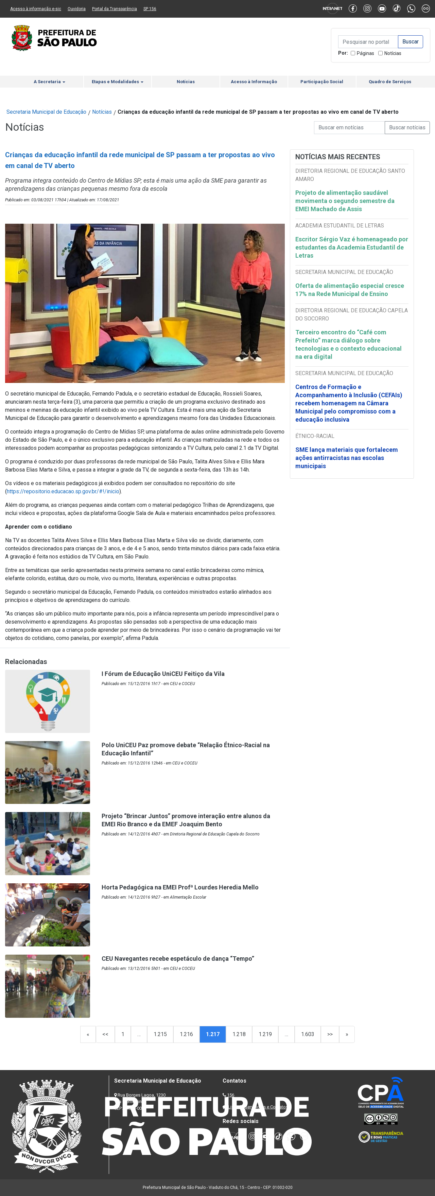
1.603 (307, 1034)
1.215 (160, 1034)
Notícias (392, 53)
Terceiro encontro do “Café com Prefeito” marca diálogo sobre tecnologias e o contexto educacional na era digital (348, 344)
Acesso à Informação (254, 81)
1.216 (186, 1034)
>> (330, 1034)
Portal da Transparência (114, 8)
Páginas (365, 53)
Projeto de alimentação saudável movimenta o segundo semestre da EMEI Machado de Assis (345, 201)
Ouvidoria (77, 8)
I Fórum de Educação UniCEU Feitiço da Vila (163, 673)
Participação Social (321, 81)
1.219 (265, 1034)
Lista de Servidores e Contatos (258, 1106)
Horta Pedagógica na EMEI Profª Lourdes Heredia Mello (180, 887)
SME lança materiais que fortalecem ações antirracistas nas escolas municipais (346, 458)
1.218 (239, 1034)
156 (230, 1095)
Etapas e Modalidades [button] (117, 81)
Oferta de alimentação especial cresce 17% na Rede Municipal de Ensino (349, 289)
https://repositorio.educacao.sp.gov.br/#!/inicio (63, 491)
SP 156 (149, 8)
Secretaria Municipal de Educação (46, 112)
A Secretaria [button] (49, 81)
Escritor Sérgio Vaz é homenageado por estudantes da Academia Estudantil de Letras (351, 247)
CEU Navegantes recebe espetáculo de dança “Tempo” (178, 958)
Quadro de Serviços (390, 81)
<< (105, 1034)
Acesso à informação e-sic (35, 8)
